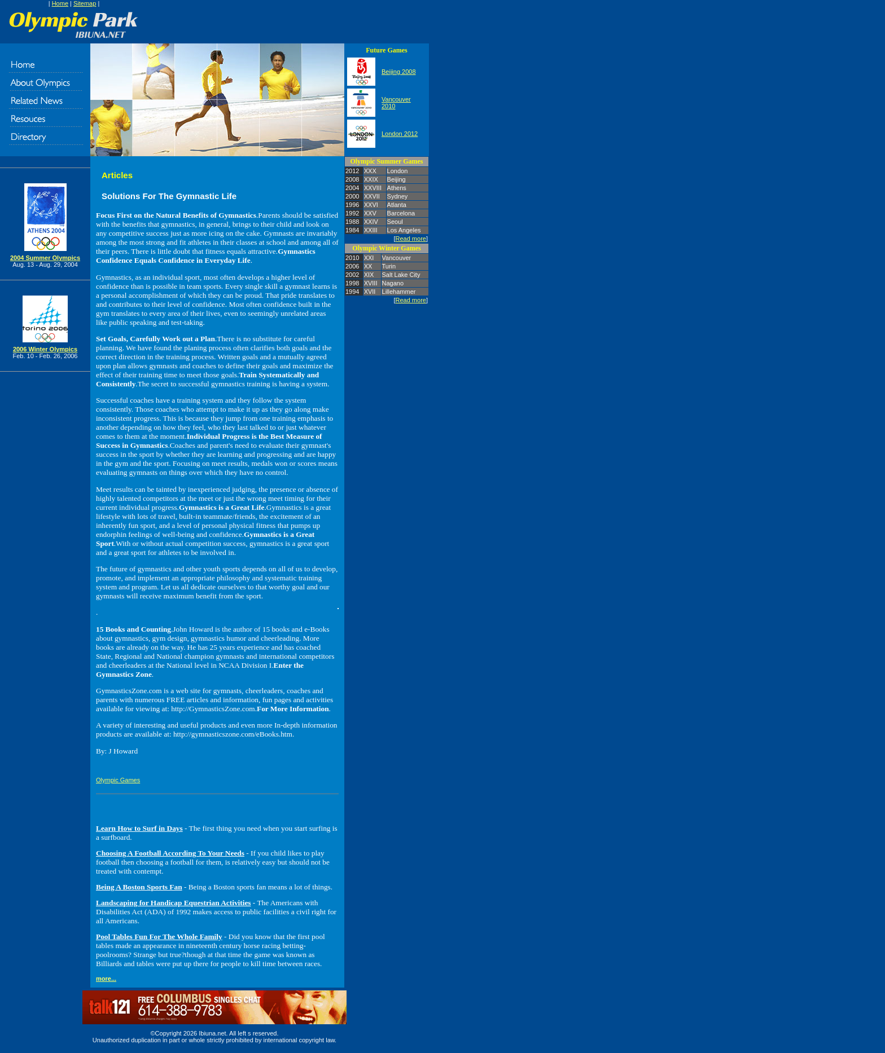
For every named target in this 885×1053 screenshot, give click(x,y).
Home (60, 3)
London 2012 (400, 133)
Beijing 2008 (399, 71)
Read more (411, 238)
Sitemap (84, 3)
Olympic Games (118, 780)
